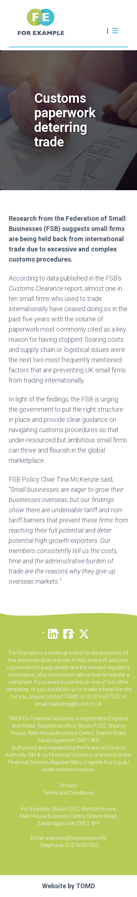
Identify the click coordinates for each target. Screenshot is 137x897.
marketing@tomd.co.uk (75, 704)
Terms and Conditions (68, 793)
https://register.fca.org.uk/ (99, 762)
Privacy (68, 785)
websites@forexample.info (76, 838)
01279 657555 (81, 845)
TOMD (85, 886)
